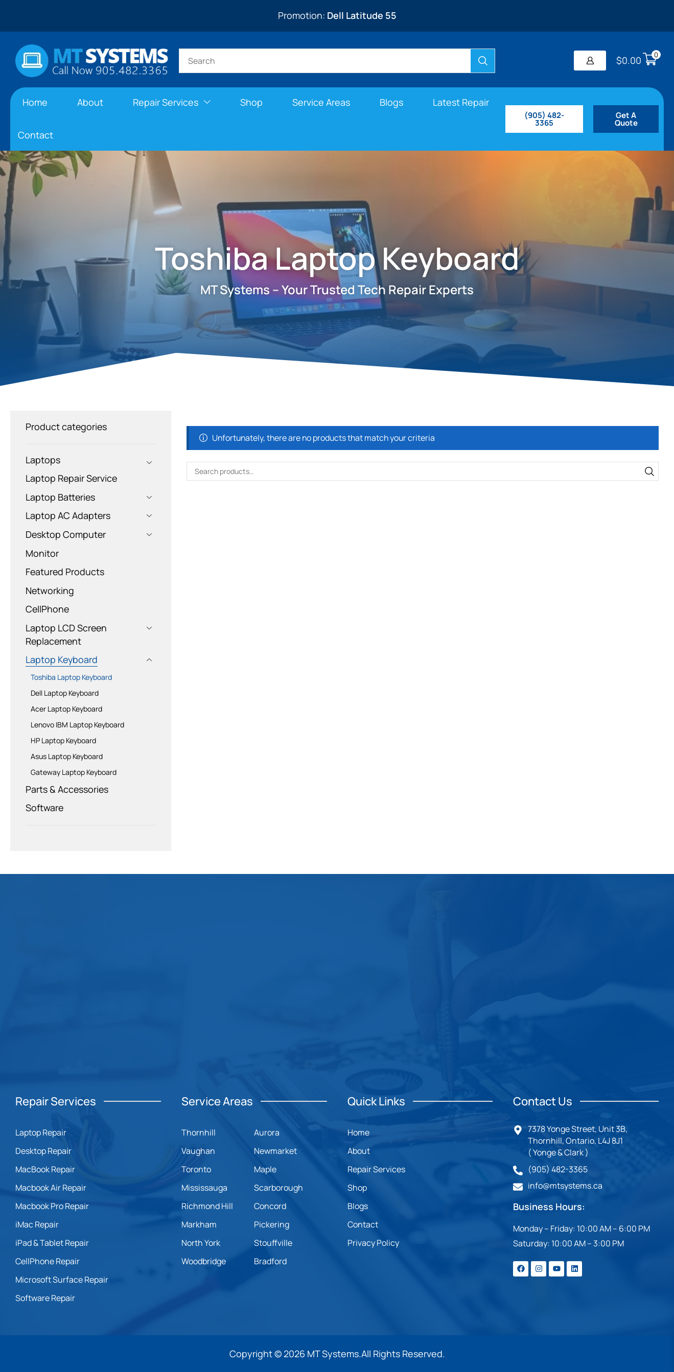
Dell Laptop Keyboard (65, 693)
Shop (357, 1187)
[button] (590, 60)
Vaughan (198, 1150)
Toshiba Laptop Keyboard (71, 677)
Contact (362, 1224)
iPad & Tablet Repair (52, 1242)
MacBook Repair (45, 1169)
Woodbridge (203, 1261)
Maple (265, 1169)
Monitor (42, 553)
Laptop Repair (40, 1132)
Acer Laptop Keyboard (66, 709)
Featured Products (65, 571)
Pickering (271, 1224)
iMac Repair (37, 1224)
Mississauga (204, 1187)
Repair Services (376, 1169)
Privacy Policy (373, 1242)
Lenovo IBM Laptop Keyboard (77, 724)
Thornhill (198, 1132)
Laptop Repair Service (71, 478)
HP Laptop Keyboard (63, 740)
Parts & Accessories (67, 789)
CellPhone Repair (47, 1261)
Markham (199, 1224)
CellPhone (47, 609)
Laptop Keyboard (62, 659)
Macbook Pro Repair (52, 1206)
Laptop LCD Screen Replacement (66, 634)
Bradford (270, 1261)
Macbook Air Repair (50, 1187)
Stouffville (273, 1242)
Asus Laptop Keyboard (67, 756)
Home (358, 1132)
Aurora (267, 1132)
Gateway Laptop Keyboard (74, 772)
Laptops (43, 460)
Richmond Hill (207, 1206)
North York (200, 1242)
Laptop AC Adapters (68, 515)
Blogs (357, 1206)
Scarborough (278, 1187)
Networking (50, 590)
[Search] (483, 61)
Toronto (196, 1169)
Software (44, 807)
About (358, 1150)
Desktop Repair (43, 1150)
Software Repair (45, 1298)
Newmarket (275, 1150)
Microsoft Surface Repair (61, 1279)
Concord (270, 1206)
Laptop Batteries (60, 497)
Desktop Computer (66, 534)
